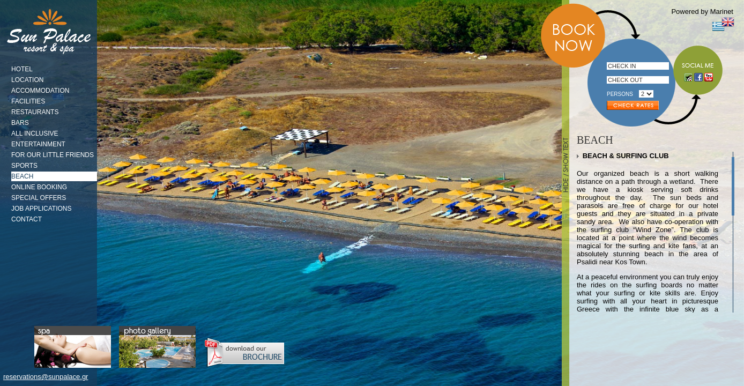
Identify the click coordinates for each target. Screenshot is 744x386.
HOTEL (22, 69)
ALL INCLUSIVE (34, 133)
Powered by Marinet (702, 12)
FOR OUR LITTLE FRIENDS (52, 155)
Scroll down (731, 310)
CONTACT (26, 219)
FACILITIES (28, 101)
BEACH (22, 176)
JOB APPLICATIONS (41, 208)
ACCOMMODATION (40, 90)
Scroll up (731, 154)
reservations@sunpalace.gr (45, 377)
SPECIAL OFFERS (38, 198)
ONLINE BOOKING (39, 187)
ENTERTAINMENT (38, 144)
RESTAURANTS (34, 112)
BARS (20, 123)
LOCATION (27, 80)
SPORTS (24, 165)
